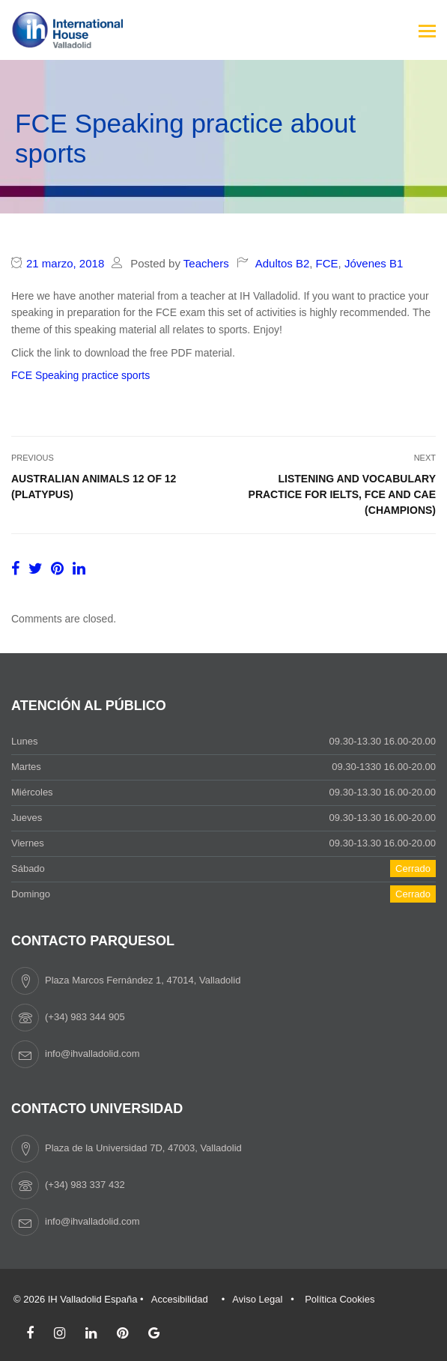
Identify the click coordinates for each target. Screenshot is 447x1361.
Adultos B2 (282, 263)
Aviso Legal (257, 1299)
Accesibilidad (179, 1299)
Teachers (206, 263)
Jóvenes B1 (373, 263)
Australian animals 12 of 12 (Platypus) (93, 486)
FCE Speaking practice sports (80, 375)
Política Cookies (339, 1299)
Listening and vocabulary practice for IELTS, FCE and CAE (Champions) (342, 494)
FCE (327, 263)
